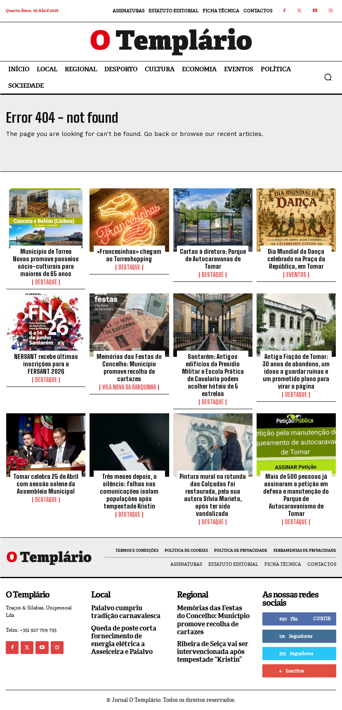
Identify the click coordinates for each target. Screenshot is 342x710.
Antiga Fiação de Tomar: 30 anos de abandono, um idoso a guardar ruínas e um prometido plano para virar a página (296, 371)
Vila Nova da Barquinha (129, 387)
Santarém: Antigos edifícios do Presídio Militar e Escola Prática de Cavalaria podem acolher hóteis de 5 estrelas (213, 375)
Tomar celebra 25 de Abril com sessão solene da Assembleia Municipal (45, 484)
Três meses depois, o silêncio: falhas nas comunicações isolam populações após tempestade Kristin (129, 491)
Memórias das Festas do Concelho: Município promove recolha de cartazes (129, 367)
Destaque (46, 282)
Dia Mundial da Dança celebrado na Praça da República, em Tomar (296, 259)
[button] (328, 77)
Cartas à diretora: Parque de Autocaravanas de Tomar (213, 259)
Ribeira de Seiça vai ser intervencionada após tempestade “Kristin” (212, 652)
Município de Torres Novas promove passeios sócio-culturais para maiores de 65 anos (46, 262)
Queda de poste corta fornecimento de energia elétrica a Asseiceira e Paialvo (123, 640)
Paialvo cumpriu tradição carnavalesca (125, 612)
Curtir (321, 618)
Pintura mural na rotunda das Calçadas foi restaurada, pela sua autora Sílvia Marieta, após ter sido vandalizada (212, 495)
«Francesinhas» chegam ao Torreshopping (129, 255)
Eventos (296, 275)
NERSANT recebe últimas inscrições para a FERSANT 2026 (46, 364)
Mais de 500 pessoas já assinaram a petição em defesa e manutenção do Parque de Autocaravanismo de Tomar (296, 495)
